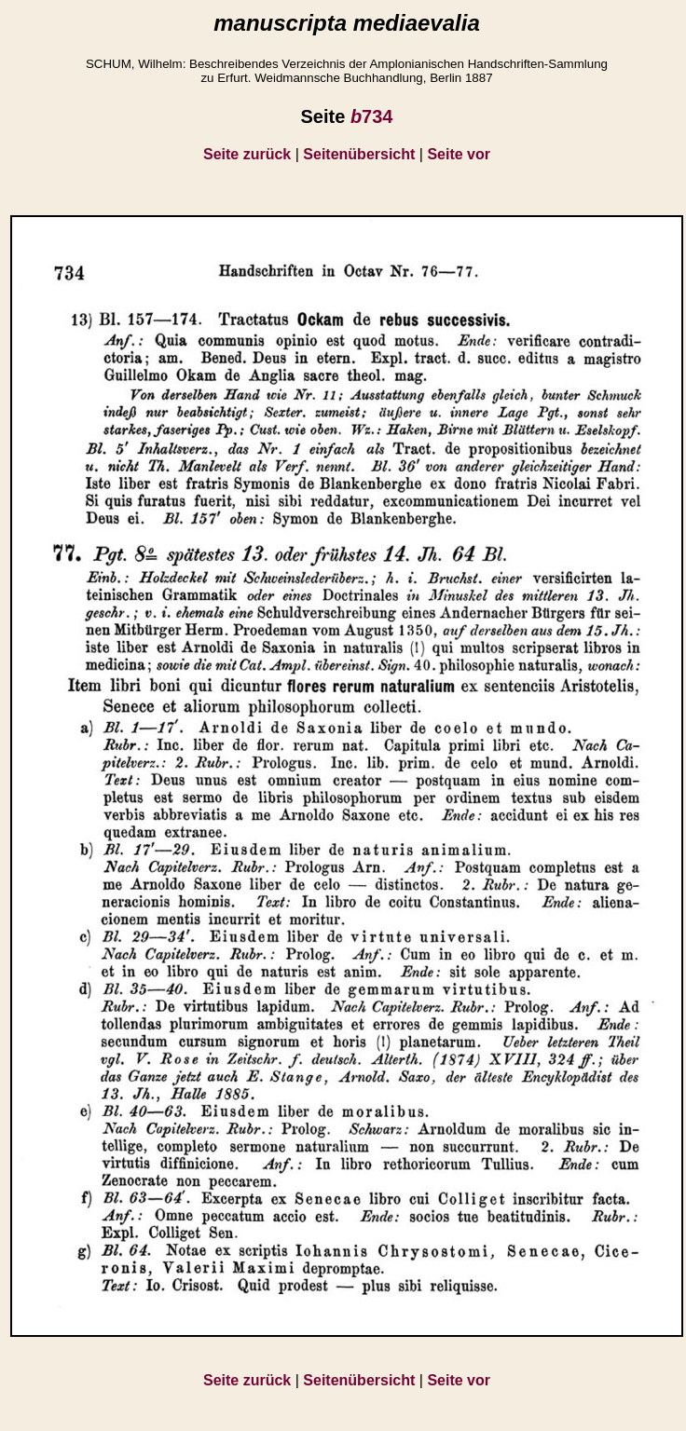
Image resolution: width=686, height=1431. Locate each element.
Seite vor (458, 154)
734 (371, 116)
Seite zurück (247, 154)
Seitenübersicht (359, 154)
